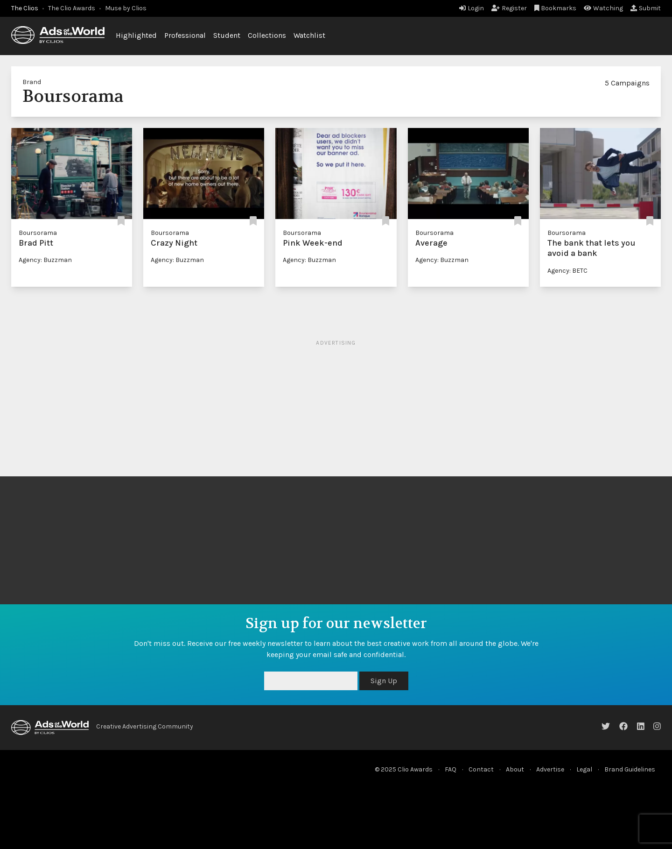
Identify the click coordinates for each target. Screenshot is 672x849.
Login (471, 8)
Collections (267, 35)
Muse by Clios (126, 8)
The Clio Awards (71, 8)
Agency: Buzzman (45, 260)
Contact (481, 769)
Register (509, 8)
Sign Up (384, 680)
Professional (185, 35)
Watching (603, 8)
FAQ (450, 769)
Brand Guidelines (629, 769)
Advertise (550, 769)
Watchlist (309, 35)
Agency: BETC (567, 271)
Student (226, 35)
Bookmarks (555, 8)
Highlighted (136, 35)
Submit (645, 8)
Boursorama (38, 233)
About (515, 769)
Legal (584, 769)
